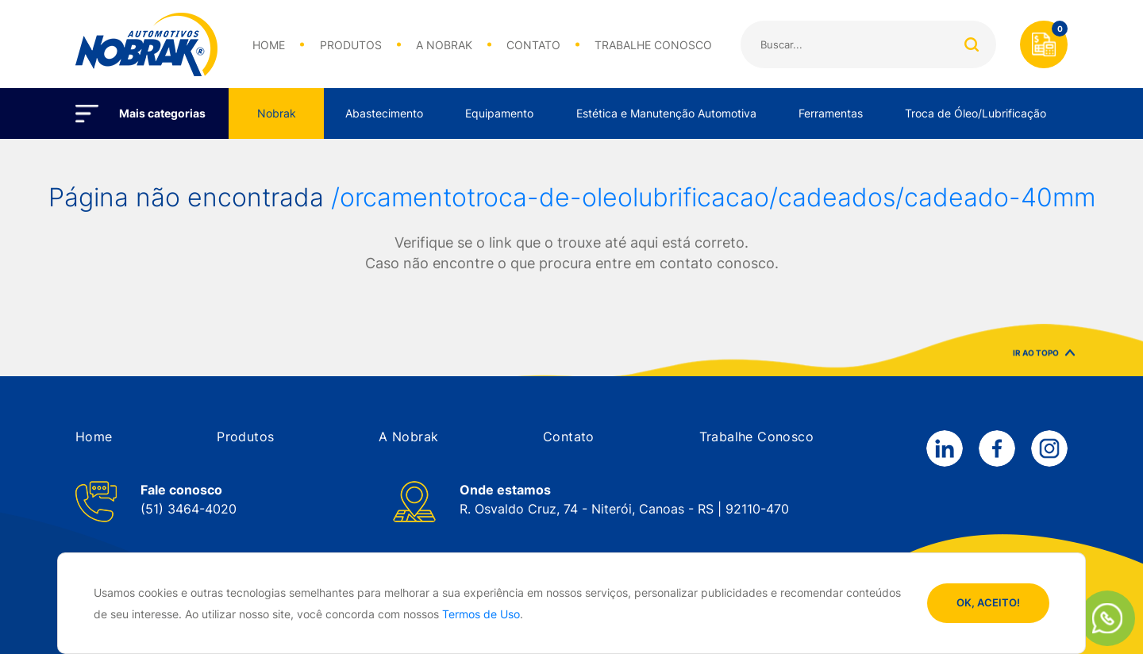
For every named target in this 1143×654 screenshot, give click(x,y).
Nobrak (276, 113)
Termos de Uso (481, 614)
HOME (268, 45)
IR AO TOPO (1044, 358)
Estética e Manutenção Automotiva (666, 113)
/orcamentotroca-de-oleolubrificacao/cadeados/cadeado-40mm (713, 197)
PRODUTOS (351, 45)
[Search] (868, 44)
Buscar (971, 44)
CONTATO (533, 45)
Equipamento (499, 113)
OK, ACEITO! (988, 602)
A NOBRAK (444, 45)
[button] (94, 436)
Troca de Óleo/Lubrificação (975, 113)
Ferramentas (831, 113)
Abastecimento (384, 113)
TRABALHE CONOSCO (653, 45)
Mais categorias (162, 113)
